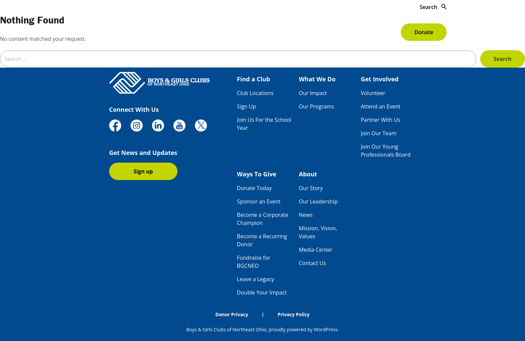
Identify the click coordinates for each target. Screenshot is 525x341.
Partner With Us (380, 119)
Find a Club (205, 32)
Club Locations (255, 93)
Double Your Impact (262, 292)
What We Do (250, 32)
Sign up (143, 171)
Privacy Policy (294, 314)
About (384, 32)
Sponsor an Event (259, 201)
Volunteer (373, 93)
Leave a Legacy (255, 279)
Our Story (311, 188)
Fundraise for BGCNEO (253, 261)
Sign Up (246, 106)
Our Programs (316, 106)
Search (433, 7)
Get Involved (297, 32)
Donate (423, 32)
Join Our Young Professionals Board (385, 150)
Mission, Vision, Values (318, 232)
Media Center (315, 249)
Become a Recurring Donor (262, 240)
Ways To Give (345, 32)
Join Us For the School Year (264, 124)
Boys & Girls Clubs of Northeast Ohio (226, 329)
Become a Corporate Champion (262, 219)
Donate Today (254, 188)
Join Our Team (378, 133)
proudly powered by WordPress (303, 329)
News (306, 215)
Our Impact (313, 93)
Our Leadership (318, 201)
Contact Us (312, 263)
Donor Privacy (231, 314)
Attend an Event (380, 106)
